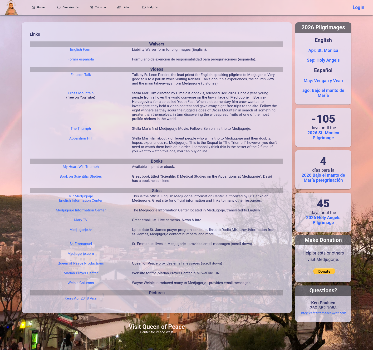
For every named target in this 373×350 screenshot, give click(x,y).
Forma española (81, 59)
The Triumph (80, 128)
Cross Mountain (80, 93)
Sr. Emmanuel (80, 244)
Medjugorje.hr (80, 230)
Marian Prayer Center (81, 273)
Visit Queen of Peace (157, 326)
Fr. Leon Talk (80, 75)
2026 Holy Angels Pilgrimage (323, 220)
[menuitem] (36, 7)
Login (358, 7)
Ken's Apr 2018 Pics (81, 298)
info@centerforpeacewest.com (323, 313)
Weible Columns (81, 283)
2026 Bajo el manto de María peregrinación (323, 178)
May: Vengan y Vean (323, 80)
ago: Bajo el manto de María (323, 93)
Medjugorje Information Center (81, 210)
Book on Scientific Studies (80, 176)
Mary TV (81, 220)
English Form (80, 49)
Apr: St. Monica (323, 50)
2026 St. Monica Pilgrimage (323, 135)
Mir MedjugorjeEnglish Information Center (80, 198)
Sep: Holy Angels (323, 60)
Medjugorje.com (81, 253)
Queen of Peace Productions (81, 263)
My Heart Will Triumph (81, 167)
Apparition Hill (80, 138)
